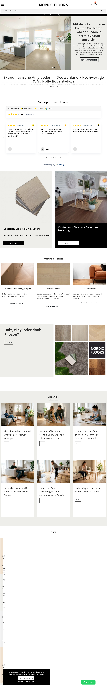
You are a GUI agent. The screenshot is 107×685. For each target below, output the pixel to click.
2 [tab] (54, 65)
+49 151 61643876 (89, 675)
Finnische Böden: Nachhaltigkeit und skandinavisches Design (51, 489)
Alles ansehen (53, 398)
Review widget (48, 162)
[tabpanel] (53, 41)
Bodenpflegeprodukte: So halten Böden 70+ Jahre (88, 488)
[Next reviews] (104, 136)
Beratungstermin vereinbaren (93, 669)
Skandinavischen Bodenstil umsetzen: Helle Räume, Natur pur (17, 432)
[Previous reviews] (3, 136)
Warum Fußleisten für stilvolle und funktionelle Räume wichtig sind (51, 432)
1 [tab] (52, 65)
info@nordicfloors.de (91, 678)
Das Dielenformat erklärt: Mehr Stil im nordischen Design (16, 489)
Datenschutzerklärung (36, 674)
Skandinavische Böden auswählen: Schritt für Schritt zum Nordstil (86, 432)
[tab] (47, 156)
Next (102, 41)
